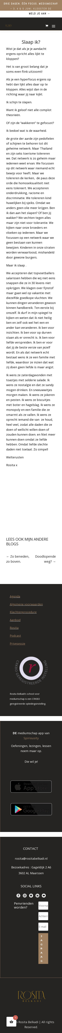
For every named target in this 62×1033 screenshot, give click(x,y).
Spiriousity (31, 738)
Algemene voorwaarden (26, 604)
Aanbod (15, 620)
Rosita (14, 628)
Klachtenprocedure (23, 612)
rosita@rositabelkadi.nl (31, 858)
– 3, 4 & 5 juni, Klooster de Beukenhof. (31, 8)
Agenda (15, 596)
